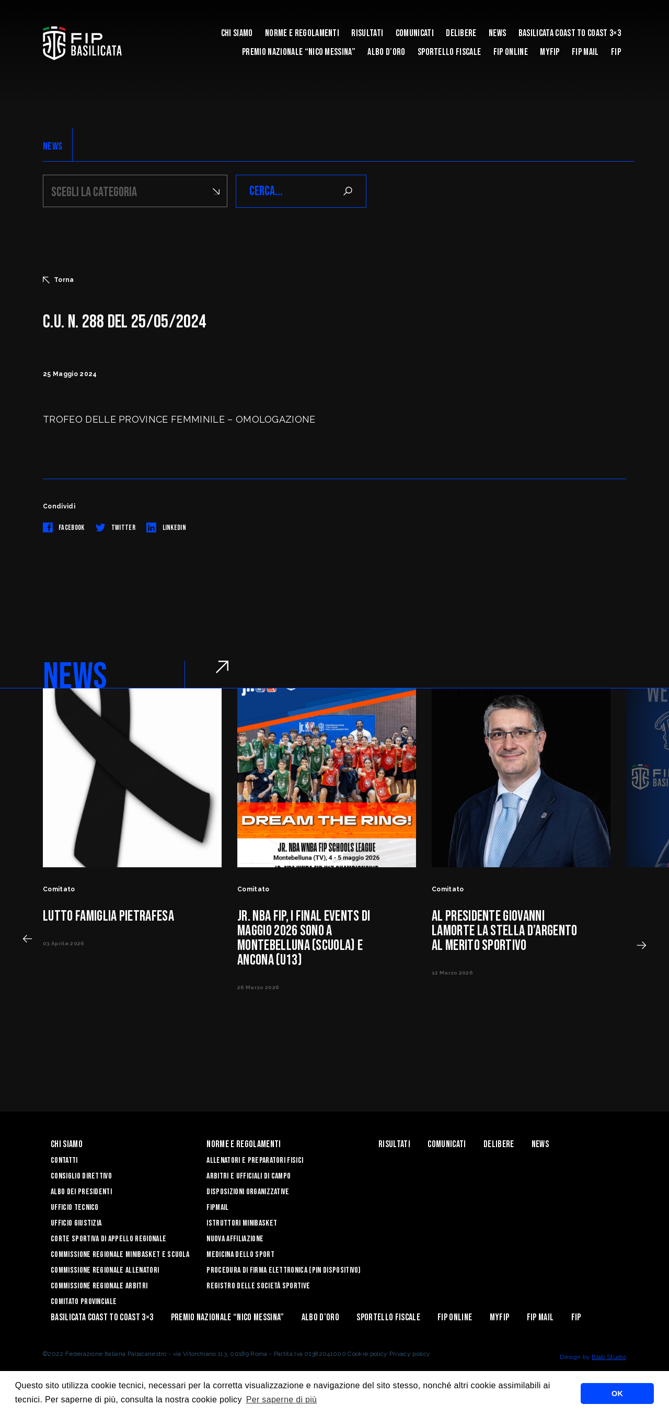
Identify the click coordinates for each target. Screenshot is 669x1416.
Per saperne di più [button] (281, 1399)
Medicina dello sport (240, 1255)
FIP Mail (585, 52)
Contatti (64, 1160)
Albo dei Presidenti (81, 1192)
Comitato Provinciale (84, 1302)
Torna (58, 280)
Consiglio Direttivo (81, 1176)
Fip (616, 52)
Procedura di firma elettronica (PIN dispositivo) (283, 1270)
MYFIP (550, 52)
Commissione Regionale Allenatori (105, 1270)
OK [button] (617, 1393)
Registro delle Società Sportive (258, 1286)
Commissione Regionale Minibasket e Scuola (120, 1255)
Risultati (367, 33)
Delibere (461, 33)
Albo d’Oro (386, 52)
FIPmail (217, 1208)
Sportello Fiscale (449, 52)
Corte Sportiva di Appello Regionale (108, 1239)
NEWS (52, 146)
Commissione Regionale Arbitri (99, 1286)
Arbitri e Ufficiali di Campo (248, 1176)
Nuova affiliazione (234, 1239)
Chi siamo (237, 33)
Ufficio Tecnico (75, 1208)
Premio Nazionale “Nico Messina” (298, 52)
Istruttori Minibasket (241, 1223)
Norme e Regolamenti (302, 33)
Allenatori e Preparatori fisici (254, 1160)
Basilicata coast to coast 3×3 (569, 33)
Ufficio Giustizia (76, 1223)
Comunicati (415, 33)
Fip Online (510, 52)
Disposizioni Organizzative (247, 1192)
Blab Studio (609, 1357)
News (497, 33)
